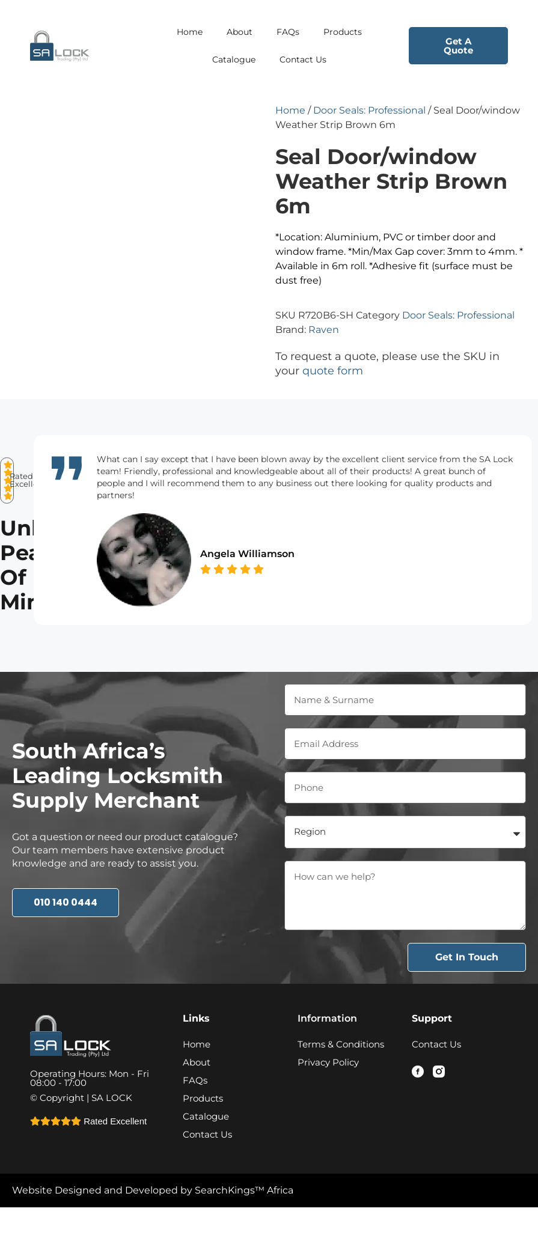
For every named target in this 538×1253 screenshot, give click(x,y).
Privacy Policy (328, 1096)
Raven (323, 329)
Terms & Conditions (341, 1078)
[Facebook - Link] (418, 1105)
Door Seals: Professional (369, 110)
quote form (332, 370)
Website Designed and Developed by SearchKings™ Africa (152, 1224)
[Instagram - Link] (439, 1105)
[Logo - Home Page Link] (79, 45)
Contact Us (303, 59)
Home (190, 31)
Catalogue (233, 59)
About (239, 31)
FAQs (288, 31)
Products (342, 31)
